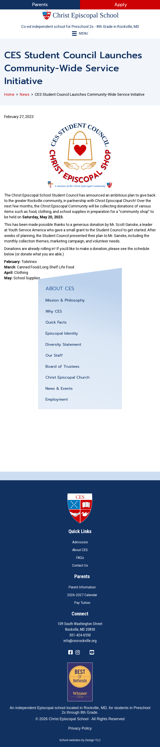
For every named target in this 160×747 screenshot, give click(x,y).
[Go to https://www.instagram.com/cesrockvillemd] (77, 653)
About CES (80, 550)
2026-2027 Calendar (82, 595)
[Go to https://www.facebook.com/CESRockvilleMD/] (70, 653)
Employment (56, 399)
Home (9, 94)
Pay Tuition (82, 603)
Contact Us (80, 565)
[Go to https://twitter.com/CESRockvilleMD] (84, 653)
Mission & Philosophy (65, 300)
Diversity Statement (63, 344)
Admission (80, 542)
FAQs (80, 558)
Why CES (53, 311)
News (25, 94)
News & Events (59, 388)
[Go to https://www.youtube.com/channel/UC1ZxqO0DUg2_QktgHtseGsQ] (91, 653)
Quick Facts (56, 322)
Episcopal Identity (61, 333)
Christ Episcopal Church (67, 377)
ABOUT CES (59, 288)
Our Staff (54, 355)
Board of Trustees (62, 366)
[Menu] (80, 33)
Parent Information (82, 587)
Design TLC (93, 740)
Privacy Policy (80, 728)
